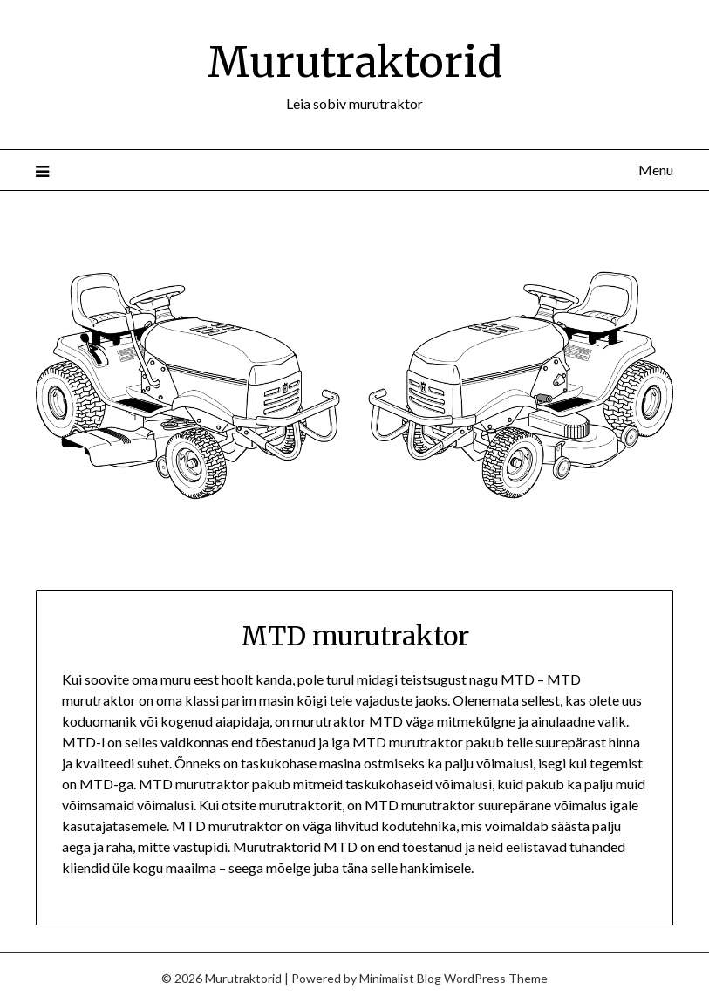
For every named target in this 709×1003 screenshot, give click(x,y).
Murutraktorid (355, 62)
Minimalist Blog (400, 978)
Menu (655, 169)
